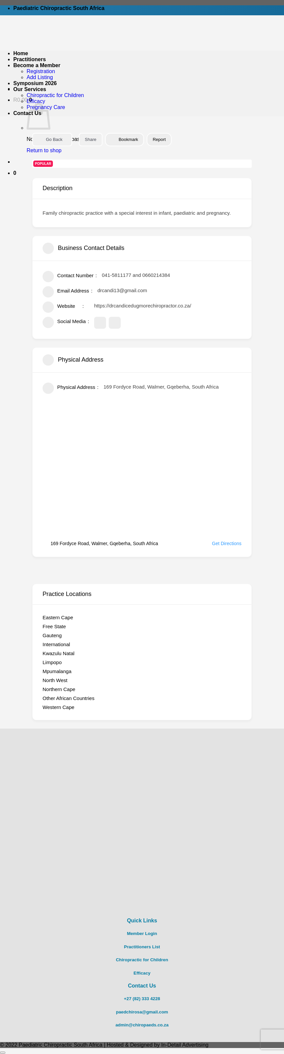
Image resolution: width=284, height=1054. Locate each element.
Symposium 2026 (35, 83)
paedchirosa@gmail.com (142, 1011)
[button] (14, 173)
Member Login (142, 933)
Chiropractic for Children (55, 95)
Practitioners (29, 59)
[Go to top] (2, 1053)
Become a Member (36, 65)
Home (20, 53)
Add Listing (40, 77)
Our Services (29, 89)
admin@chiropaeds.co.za (142, 1024)
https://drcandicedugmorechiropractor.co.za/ (142, 305)
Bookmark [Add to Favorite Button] (124, 139)
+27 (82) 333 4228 (142, 998)
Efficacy (36, 101)
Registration (41, 71)
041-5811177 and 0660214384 (136, 275)
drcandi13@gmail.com (122, 290)
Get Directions (222, 543)
